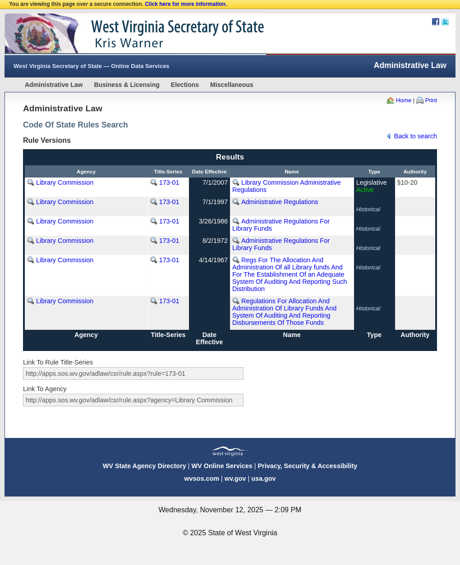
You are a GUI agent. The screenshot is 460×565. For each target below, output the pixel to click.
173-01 (169, 182)
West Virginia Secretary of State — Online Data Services (92, 66)
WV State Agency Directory (144, 465)
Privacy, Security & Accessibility (307, 465)
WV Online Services (222, 465)
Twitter (445, 21)
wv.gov (235, 478)
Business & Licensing (126, 84)
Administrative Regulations (279, 201)
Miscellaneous (231, 84)
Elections (185, 84)
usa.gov (263, 478)
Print (431, 100)
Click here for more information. (186, 4)
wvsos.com (201, 478)
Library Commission (64, 182)
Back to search (415, 136)
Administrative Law (54, 84)
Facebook (435, 21)
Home (403, 100)
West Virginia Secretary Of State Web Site (121, 34)
